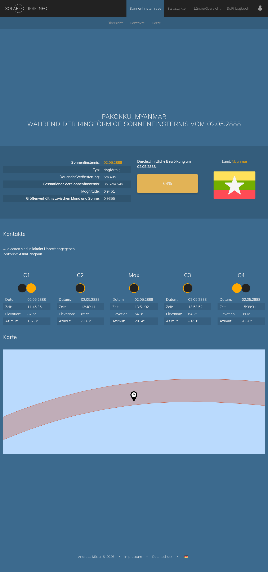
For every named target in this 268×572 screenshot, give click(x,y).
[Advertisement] (134, 65)
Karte (156, 23)
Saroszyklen (178, 8)
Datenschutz (162, 557)
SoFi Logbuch (238, 8)
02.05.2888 (113, 162)
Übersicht (115, 23)
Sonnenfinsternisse (145, 8)
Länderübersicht (207, 8)
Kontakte (137, 23)
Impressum (133, 557)
